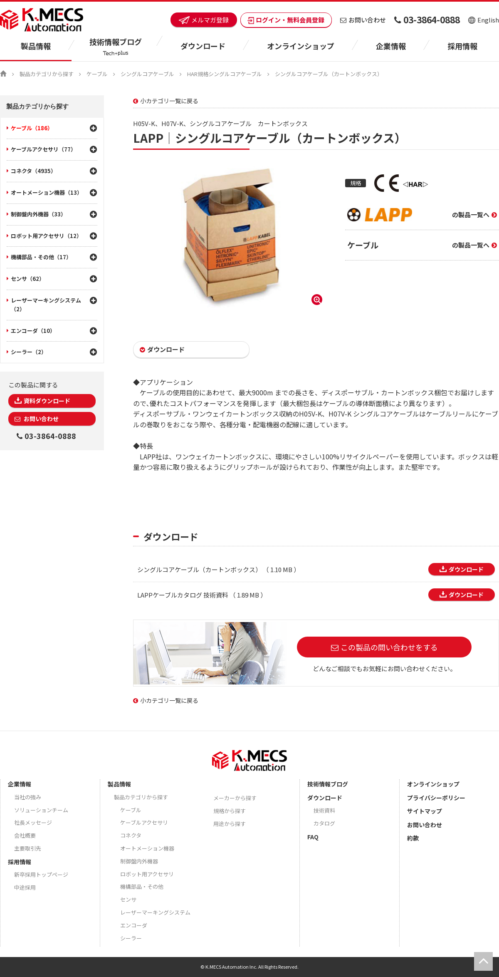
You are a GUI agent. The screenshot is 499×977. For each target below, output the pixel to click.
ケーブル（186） (32, 128)
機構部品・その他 (141, 886)
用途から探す (229, 824)
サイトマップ (424, 811)
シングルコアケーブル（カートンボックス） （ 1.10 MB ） (218, 569)
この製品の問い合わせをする (389, 647)
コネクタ (130, 835)
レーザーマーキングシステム (155, 912)
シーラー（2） (29, 352)
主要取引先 (27, 848)
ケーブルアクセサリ (144, 822)
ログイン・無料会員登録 (286, 19)
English (483, 19)
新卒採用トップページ (41, 874)
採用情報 (462, 45)
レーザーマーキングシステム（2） (46, 304)
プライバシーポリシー (436, 798)
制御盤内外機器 (139, 861)
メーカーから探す (235, 798)
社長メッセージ (33, 822)
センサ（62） (27, 279)
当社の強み (27, 797)
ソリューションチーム (41, 810)
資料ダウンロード (47, 401)
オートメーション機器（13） (46, 192)
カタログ (324, 823)
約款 (413, 838)
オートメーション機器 (147, 848)
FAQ (313, 837)
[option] (228, 237)
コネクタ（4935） (33, 171)
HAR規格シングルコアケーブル (224, 74)
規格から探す (229, 811)
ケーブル (97, 74)
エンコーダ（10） (33, 331)
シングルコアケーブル (147, 74)
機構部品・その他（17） (41, 257)
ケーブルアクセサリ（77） (43, 149)
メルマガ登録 (204, 19)
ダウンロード (166, 349)
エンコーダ (133, 925)
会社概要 (25, 835)
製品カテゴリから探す (47, 74)
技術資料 (324, 810)
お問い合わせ (363, 19)
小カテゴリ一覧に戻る (169, 101)
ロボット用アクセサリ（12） (46, 236)
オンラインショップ (300, 45)
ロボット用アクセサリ (147, 874)
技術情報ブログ (327, 784)
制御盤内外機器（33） (38, 214)
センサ (128, 899)
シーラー (131, 938)
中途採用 (25, 887)
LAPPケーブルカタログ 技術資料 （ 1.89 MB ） (202, 594)
